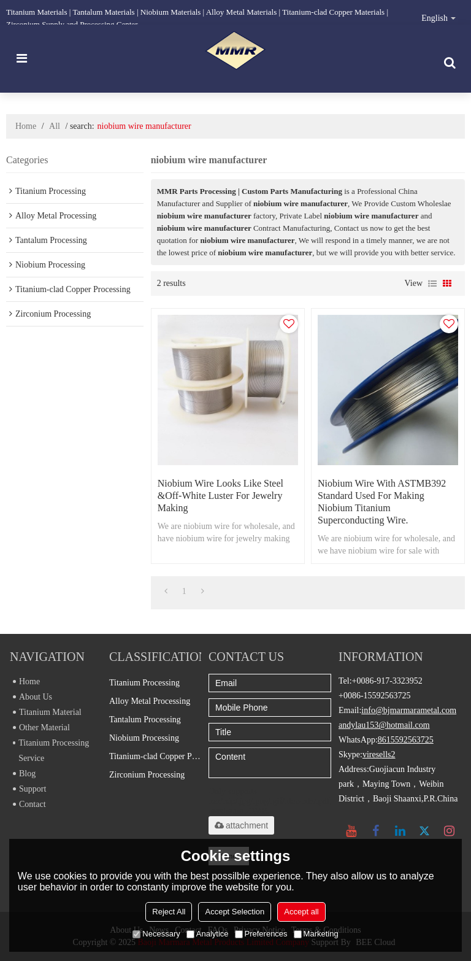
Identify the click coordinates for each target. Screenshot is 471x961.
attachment (241, 825)
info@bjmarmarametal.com (408, 710)
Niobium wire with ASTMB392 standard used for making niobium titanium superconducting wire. (382, 501)
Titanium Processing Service (51, 750)
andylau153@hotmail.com (384, 725)
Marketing (316, 933)
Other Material (41, 727)
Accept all (301, 911)
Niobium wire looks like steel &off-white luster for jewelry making (220, 495)
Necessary (156, 933)
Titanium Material (47, 712)
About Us (32, 696)
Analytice (207, 933)
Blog (24, 773)
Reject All (168, 911)
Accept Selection (234, 911)
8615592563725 (406, 739)
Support (29, 788)
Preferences (261, 933)
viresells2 (379, 754)
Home (25, 126)
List (432, 283)
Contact (29, 804)
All (54, 126)
